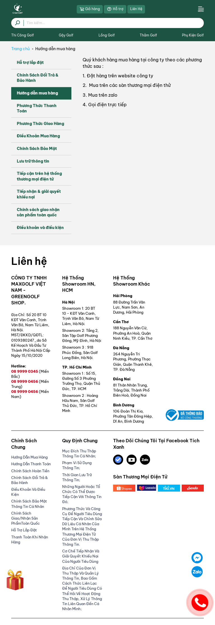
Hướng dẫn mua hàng (55, 48)
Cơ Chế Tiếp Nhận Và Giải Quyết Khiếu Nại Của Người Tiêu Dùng (80, 556)
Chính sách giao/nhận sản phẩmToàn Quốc (25, 518)
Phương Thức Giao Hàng (40, 123)
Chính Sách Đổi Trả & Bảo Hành (38, 78)
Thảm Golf (148, 35)
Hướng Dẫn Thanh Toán (31, 464)
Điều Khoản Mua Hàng (38, 135)
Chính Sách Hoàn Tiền (30, 471)
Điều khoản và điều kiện (40, 227)
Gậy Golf (66, 35)
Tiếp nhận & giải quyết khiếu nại (39, 194)
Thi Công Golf (22, 35)
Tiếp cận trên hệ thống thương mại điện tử (39, 176)
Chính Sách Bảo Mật (37, 148)
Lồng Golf (107, 35)
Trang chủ (20, 48)
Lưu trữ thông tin (33, 161)
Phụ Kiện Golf (193, 35)
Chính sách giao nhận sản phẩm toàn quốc (38, 212)
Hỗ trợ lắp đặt (30, 62)
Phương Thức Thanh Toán (37, 108)
